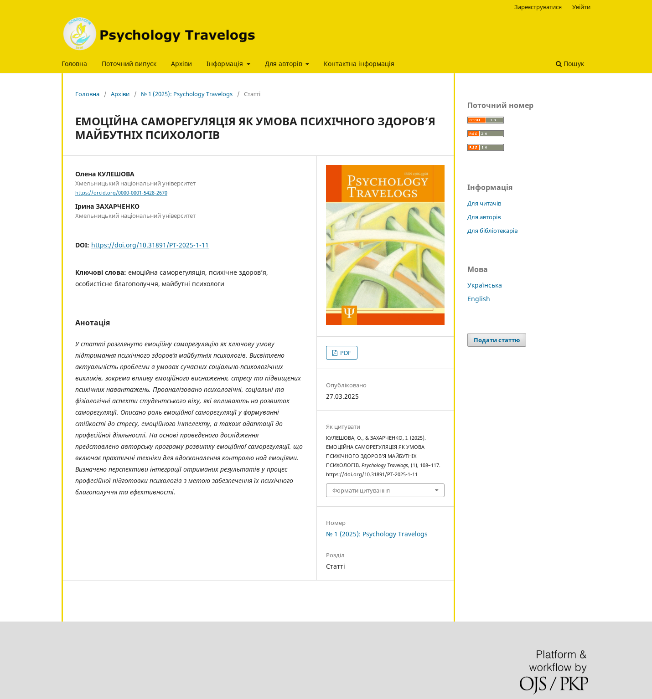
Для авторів (284, 63)
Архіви (181, 63)
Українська (484, 285)
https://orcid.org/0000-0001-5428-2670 (121, 193)
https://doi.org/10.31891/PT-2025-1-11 (150, 245)
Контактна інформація (359, 63)
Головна (74, 63)
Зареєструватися (538, 7)
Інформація (226, 63)
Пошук (570, 63)
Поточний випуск (129, 63)
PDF (345, 353)
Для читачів (484, 203)
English (478, 298)
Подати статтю (497, 340)
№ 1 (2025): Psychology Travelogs (187, 94)
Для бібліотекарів (492, 230)
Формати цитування (361, 490)
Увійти (581, 7)
